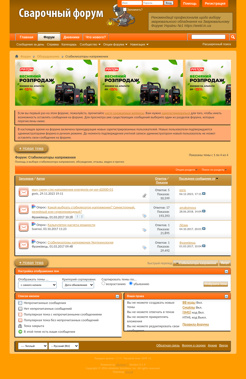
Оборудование (48, 56)
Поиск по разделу (213, 169)
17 (168, 207)
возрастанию (114, 284)
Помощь (190, 3)
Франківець (40, 217)
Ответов (161, 178)
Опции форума (113, 44)
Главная (26, 37)
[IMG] (186, 312)
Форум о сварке (194, 345)
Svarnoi (37, 229)
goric (35, 194)
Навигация (137, 44)
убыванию (139, 284)
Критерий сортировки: (79, 279)
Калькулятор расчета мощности (71, 225)
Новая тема (31, 148)
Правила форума (195, 324)
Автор (40, 178)
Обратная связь (168, 345)
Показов (162, 182)
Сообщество (88, 44)
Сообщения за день (30, 44)
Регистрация (215, 3)
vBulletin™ (122, 364)
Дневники (71, 37)
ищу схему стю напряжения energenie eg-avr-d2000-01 (72, 189)
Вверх (225, 263)
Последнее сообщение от (198, 178)
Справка (53, 44)
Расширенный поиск (216, 44)
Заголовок (26, 178)
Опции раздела (185, 169)
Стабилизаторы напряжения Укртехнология (80, 242)
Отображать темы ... (33, 279)
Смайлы (188, 307)
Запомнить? (133, 9)
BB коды (189, 302)
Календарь (69, 44)
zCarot (129, 372)
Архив (212, 345)
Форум (49, 37)
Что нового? (96, 37)
